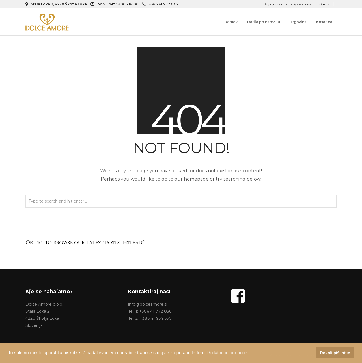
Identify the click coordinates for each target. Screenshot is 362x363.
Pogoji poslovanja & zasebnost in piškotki (297, 4)
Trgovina (298, 22)
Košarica (324, 22)
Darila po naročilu (263, 22)
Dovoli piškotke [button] (335, 353)
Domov (231, 22)
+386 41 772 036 (160, 4)
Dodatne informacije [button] (226, 352)
